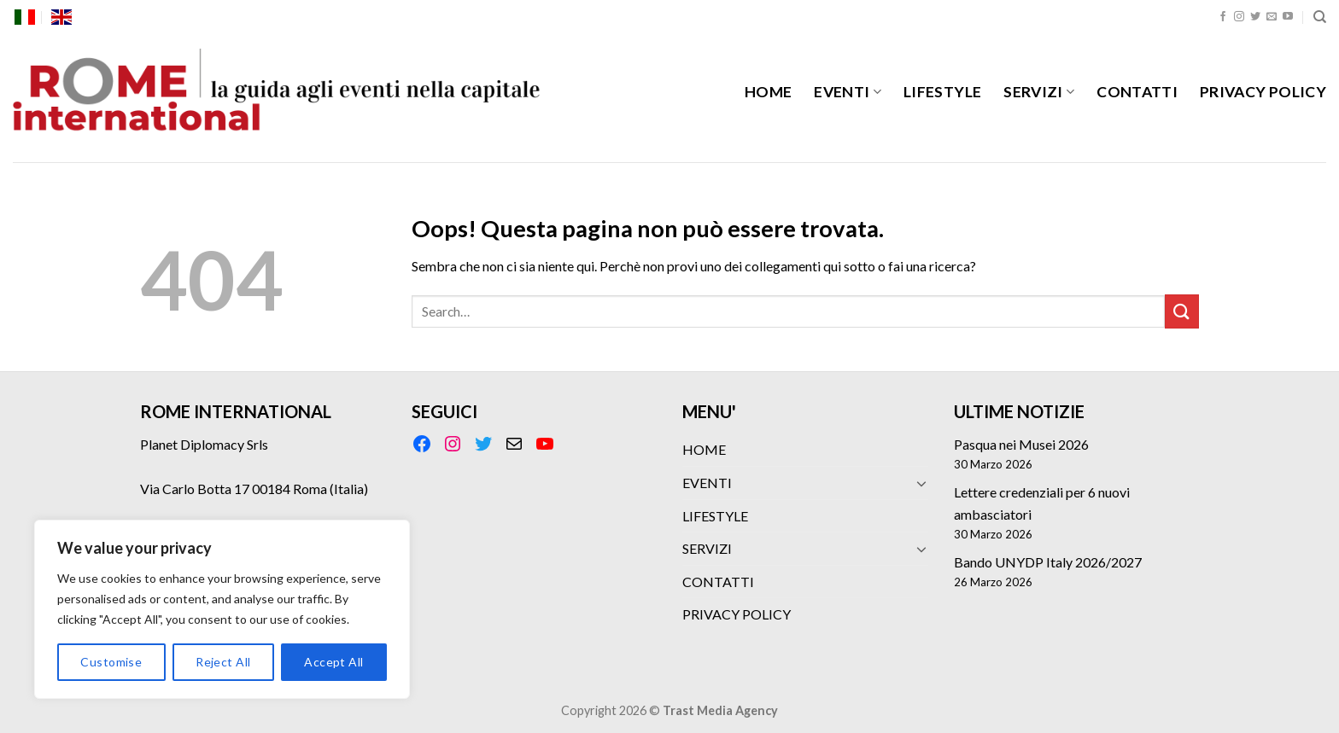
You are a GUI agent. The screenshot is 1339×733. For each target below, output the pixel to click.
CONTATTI (1137, 92)
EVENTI (847, 92)
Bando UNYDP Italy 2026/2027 (1048, 562)
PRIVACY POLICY (1263, 92)
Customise (111, 661)
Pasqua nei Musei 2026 (1021, 444)
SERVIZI (1038, 92)
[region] (222, 609)
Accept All (333, 661)
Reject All (223, 661)
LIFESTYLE (942, 92)
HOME (768, 92)
